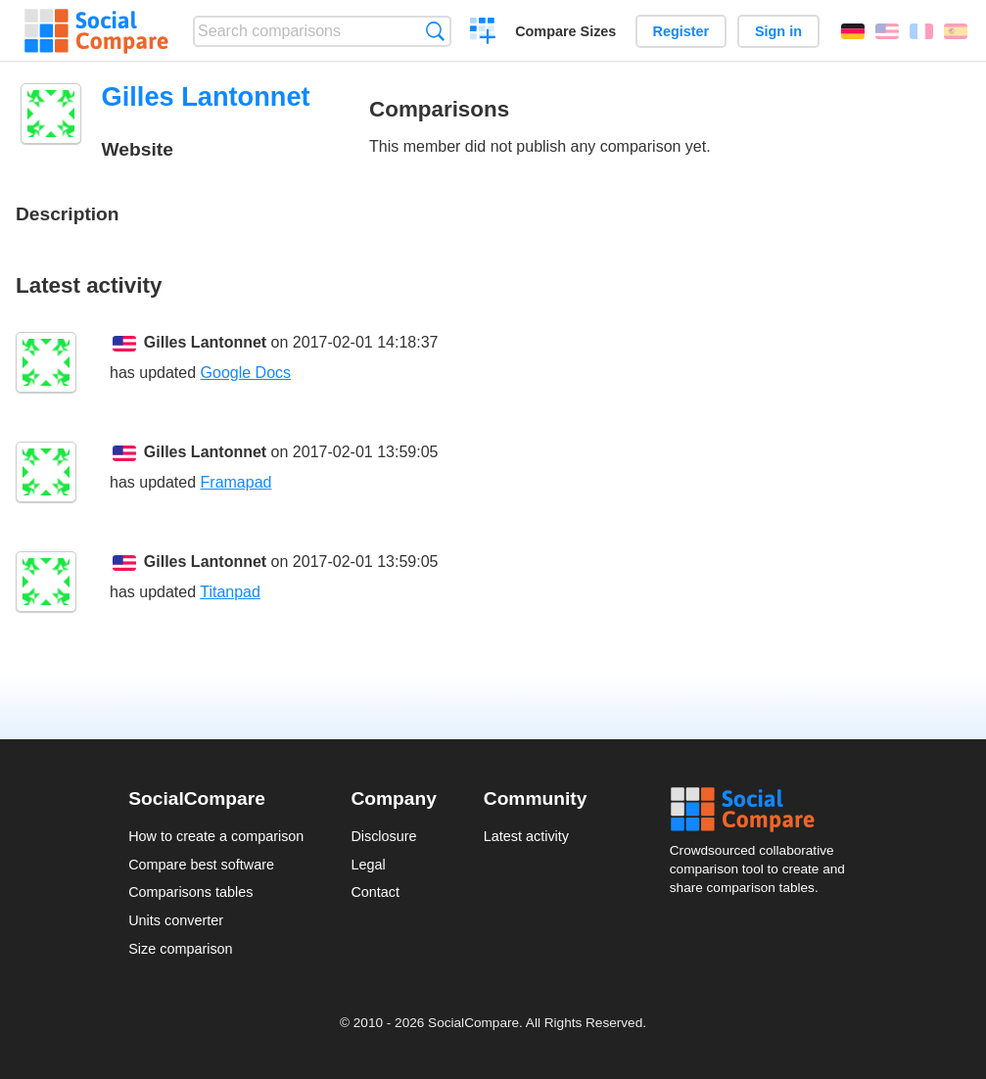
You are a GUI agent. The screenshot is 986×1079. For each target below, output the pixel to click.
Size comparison (180, 949)
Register (681, 31)
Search (435, 31)
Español (955, 31)
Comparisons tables (190, 892)
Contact (375, 892)
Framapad (236, 482)
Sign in (778, 31)
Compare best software (201, 864)
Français (921, 31)
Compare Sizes (565, 31)
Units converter (175, 920)
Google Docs (246, 372)
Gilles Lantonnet (205, 342)
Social (764, 809)
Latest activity (526, 836)
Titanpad (230, 592)
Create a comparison (483, 33)
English (887, 31)
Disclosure (383, 836)
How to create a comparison (216, 836)
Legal (368, 864)
